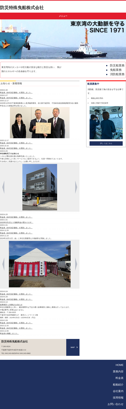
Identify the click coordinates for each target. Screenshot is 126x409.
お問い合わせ (115, 404)
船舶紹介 (118, 384)
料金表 (119, 377)
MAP (72, 347)
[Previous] (3, 187)
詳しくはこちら (106, 143)
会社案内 (118, 391)
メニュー (63, 16)
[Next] (76, 187)
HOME (119, 364)
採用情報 (118, 397)
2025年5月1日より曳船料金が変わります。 (16, 222)
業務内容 (118, 371)
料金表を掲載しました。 (9, 333)
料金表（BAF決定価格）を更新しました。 (16, 93)
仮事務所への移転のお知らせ (11, 305)
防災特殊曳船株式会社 (22, 7)
